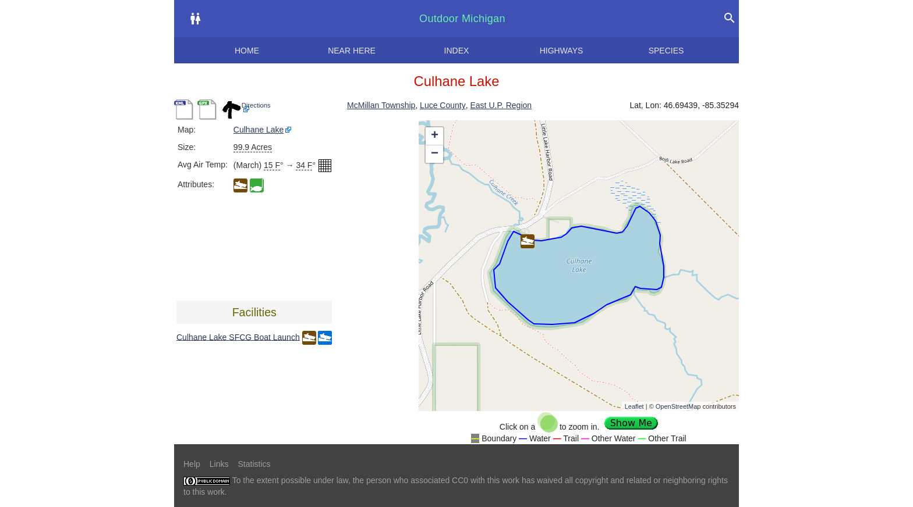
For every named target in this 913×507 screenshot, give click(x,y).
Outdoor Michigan (462, 18)
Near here (352, 50)
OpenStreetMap (678, 406)
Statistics (254, 464)
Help (191, 464)
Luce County (443, 105)
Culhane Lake (258, 129)
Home (247, 50)
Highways (561, 50)
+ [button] (434, 136)
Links (219, 464)
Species (666, 50)
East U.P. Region (501, 105)
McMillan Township (381, 105)
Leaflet (634, 406)
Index (456, 50)
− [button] (434, 154)
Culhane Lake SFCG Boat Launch (238, 336)
